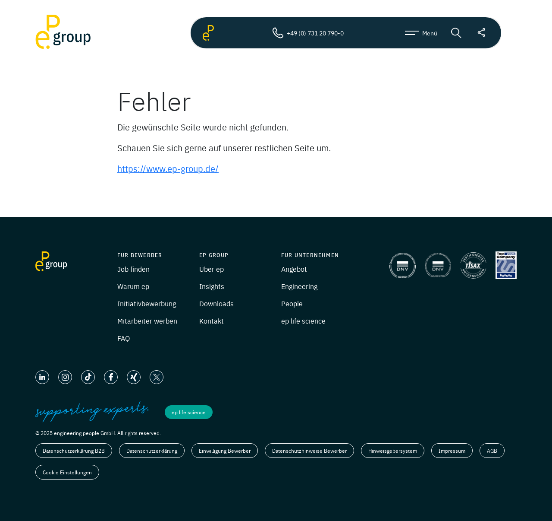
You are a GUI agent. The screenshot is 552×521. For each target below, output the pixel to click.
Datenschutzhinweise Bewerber (309, 450)
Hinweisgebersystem (392, 450)
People (292, 303)
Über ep (211, 268)
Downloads (216, 303)
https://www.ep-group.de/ (168, 168)
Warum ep (133, 286)
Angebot (294, 268)
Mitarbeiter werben (147, 320)
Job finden (133, 268)
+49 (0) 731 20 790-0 (308, 32)
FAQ (123, 338)
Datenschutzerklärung (151, 450)
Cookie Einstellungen (67, 472)
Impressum (452, 450)
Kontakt (211, 320)
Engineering (299, 286)
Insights (211, 286)
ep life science (303, 320)
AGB (492, 450)
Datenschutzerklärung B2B (74, 450)
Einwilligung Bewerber (225, 450)
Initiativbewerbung (146, 303)
